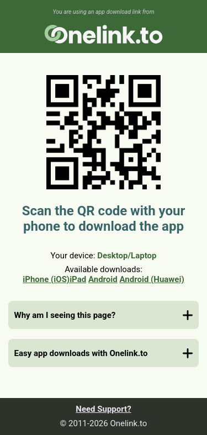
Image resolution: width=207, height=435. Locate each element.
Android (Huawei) (151, 279)
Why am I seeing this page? (65, 315)
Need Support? (103, 409)
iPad (78, 279)
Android (103, 279)
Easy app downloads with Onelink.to (81, 353)
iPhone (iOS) (46, 279)
